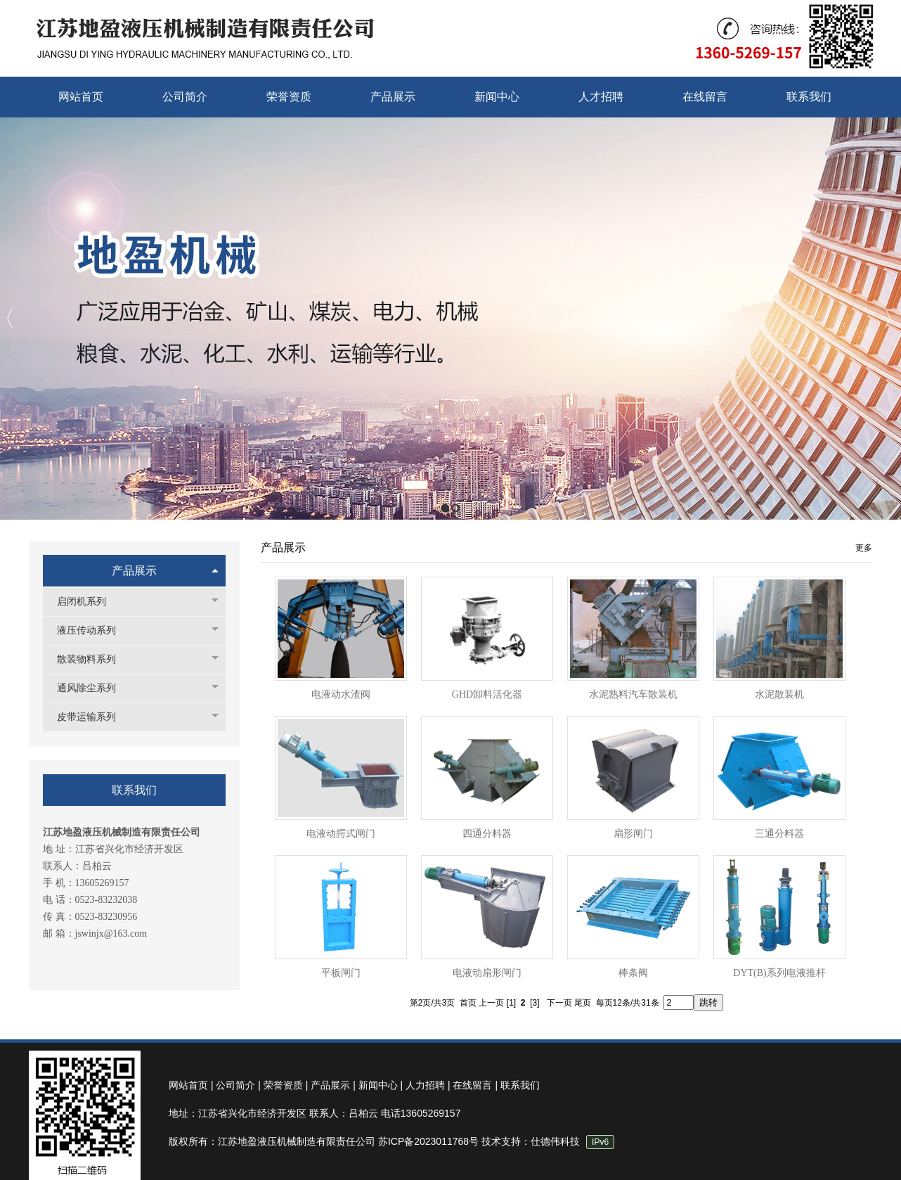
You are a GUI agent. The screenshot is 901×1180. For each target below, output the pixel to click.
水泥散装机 (779, 694)
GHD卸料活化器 (487, 694)
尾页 (582, 1003)
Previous (11, 318)
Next (886, 318)
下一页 (559, 1003)
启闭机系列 (88, 601)
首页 (468, 1003)
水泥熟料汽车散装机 (633, 694)
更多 (863, 548)
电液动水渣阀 (340, 694)
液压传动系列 (93, 630)
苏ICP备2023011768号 (428, 1141)
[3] (534, 1003)
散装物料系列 (93, 659)
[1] (511, 1003)
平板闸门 (341, 973)
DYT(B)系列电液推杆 (779, 973)
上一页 (491, 1003)
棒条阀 (633, 973)
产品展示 (134, 571)
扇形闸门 (633, 833)
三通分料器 (779, 833)
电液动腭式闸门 (340, 833)
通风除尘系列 (93, 688)
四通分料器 (487, 833)
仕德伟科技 (555, 1141)
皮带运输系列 (93, 717)
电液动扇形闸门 (487, 973)
